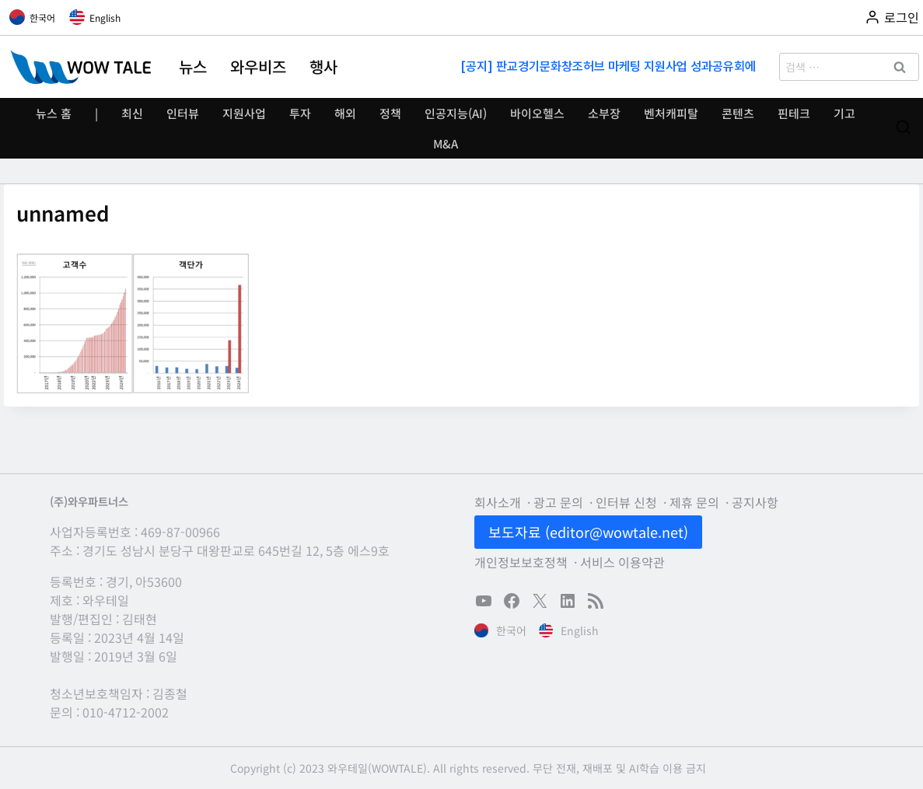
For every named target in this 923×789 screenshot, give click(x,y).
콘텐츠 (738, 113)
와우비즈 (258, 67)
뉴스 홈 (54, 113)
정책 (390, 113)
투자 (300, 113)
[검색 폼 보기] (903, 128)
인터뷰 (182, 113)
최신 (132, 113)
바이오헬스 (537, 113)
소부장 (604, 113)
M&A (445, 143)
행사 (323, 67)
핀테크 (794, 113)
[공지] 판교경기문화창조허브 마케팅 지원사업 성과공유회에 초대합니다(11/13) (609, 66)
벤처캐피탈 (671, 113)
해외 (345, 113)
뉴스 (193, 67)
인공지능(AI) (456, 113)
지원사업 (244, 113)
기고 (844, 113)
